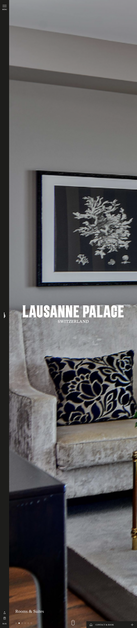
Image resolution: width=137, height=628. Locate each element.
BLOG (5, 624)
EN (5, 613)
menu (4, 9)
